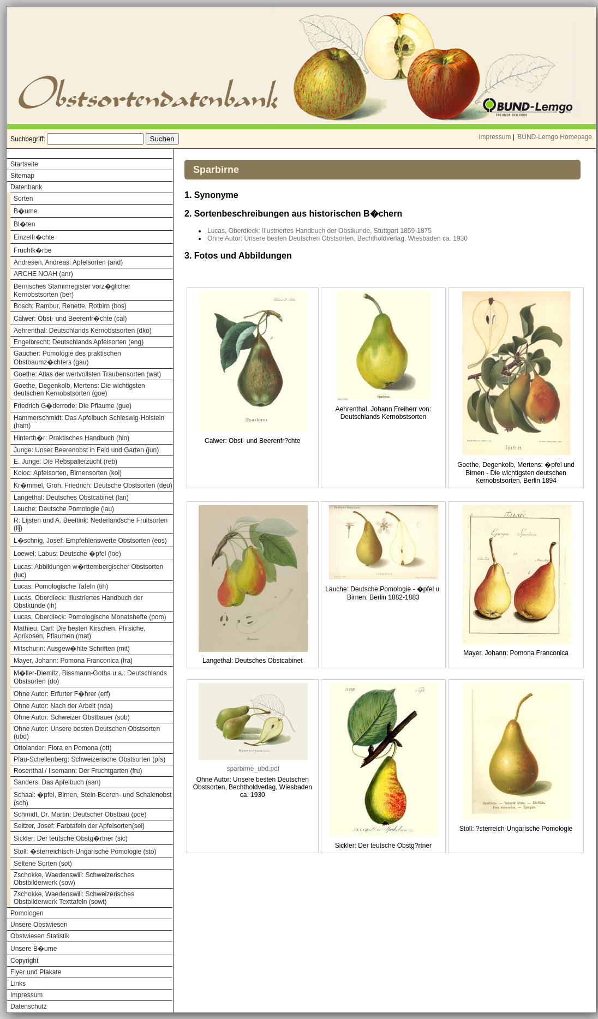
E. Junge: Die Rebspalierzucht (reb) (65, 461)
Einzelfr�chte (34, 237)
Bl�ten (24, 224)
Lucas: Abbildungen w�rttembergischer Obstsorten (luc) (88, 571)
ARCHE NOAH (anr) (43, 274)
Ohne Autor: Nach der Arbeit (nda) (63, 706)
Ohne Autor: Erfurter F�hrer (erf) (62, 694)
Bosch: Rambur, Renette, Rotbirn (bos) (70, 306)
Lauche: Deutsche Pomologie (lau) (64, 509)
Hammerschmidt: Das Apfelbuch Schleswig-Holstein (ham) (89, 421)
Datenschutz (28, 1006)
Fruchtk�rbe (32, 250)
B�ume (25, 211)
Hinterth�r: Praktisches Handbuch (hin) (71, 438)
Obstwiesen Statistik (39, 936)
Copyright (24, 960)
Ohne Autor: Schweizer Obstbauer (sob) (72, 717)
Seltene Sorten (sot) (43, 863)
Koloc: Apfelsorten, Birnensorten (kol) (68, 473)
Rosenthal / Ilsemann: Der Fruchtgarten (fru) (78, 771)
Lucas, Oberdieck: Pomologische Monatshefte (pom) (90, 617)
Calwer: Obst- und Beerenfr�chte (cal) (70, 318)
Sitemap (22, 175)
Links (18, 983)
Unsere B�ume (33, 948)
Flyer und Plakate (35, 972)
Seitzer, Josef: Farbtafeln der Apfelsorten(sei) (79, 826)
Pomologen (27, 913)
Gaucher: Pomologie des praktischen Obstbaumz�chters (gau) (67, 358)
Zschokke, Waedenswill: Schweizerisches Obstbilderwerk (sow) (74, 878)
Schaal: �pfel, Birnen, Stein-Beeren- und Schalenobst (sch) (93, 799)
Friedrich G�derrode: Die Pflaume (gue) (72, 406)
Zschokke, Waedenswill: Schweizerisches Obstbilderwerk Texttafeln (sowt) (74, 898)
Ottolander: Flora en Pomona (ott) (62, 748)
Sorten (23, 198)
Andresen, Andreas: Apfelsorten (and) (68, 262)
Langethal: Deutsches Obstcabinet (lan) (71, 497)
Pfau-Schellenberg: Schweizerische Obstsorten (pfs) (89, 759)
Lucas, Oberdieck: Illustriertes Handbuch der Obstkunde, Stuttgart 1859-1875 (319, 231)
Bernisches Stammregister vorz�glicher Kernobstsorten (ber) (72, 290)
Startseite (24, 164)
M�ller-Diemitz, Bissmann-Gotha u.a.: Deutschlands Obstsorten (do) (90, 677)
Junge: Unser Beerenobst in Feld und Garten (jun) (86, 450)
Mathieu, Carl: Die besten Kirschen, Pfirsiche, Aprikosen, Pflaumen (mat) (79, 632)
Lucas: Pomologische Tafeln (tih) (61, 586)
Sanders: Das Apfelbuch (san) (57, 782)
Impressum (495, 137)
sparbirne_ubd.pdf (252, 768)
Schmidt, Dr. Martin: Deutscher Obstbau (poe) (80, 814)
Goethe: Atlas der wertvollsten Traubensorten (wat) (87, 374)
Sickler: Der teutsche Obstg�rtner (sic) (71, 838)
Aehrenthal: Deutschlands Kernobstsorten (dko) (83, 330)
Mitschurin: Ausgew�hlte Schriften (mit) (72, 648)
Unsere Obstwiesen (39, 924)
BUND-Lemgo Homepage (554, 137)
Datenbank (26, 187)
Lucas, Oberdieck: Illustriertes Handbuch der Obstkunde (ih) (78, 601)
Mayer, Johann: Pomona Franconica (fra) (73, 660)
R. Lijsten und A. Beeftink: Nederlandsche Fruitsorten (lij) (91, 524)
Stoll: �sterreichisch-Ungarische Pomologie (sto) (85, 851)
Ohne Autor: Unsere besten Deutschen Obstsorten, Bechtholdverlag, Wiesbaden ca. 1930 (337, 238)
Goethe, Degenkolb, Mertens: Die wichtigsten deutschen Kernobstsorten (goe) (79, 389)
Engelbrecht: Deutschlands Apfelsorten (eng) (78, 342)
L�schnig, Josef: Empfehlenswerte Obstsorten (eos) (90, 540)
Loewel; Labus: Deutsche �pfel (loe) (67, 554)
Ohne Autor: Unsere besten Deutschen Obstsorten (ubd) (87, 732)
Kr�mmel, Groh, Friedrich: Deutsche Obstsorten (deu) (93, 485)
